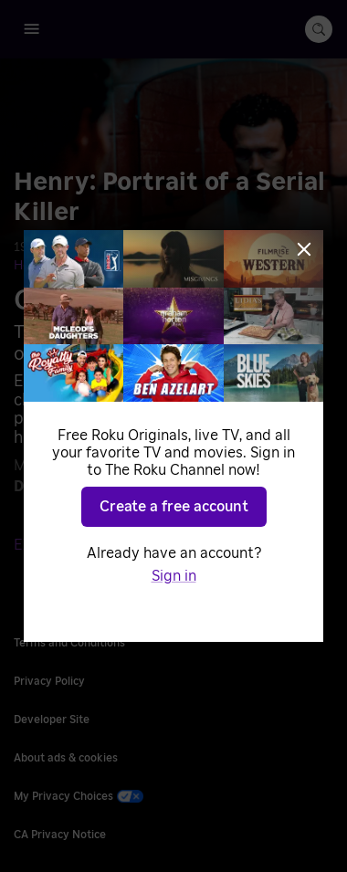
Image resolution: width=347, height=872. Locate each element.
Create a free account (174, 506)
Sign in (174, 576)
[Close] (304, 249)
